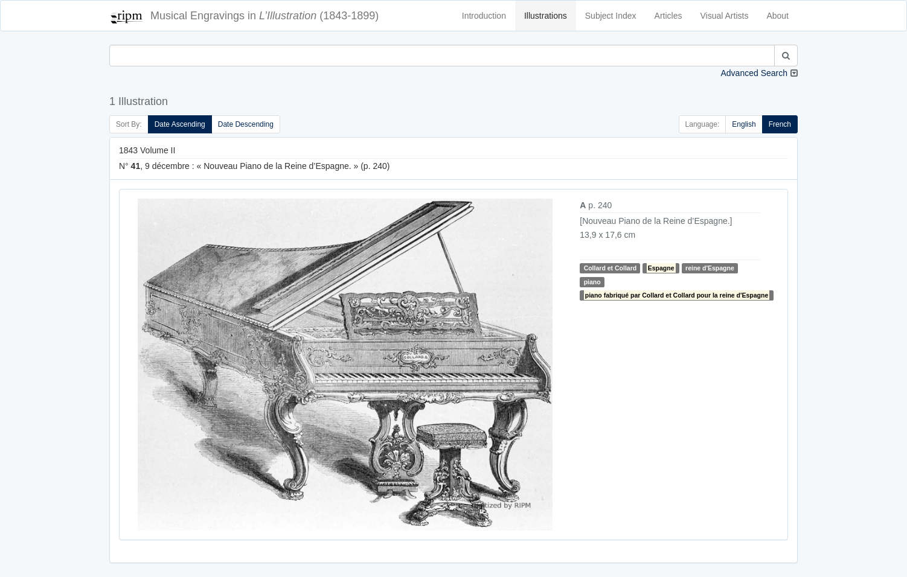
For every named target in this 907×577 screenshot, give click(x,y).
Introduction (484, 16)
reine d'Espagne (709, 268)
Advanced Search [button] (753, 73)
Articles (668, 16)
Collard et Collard (610, 268)
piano (592, 281)
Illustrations (545, 16)
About (777, 16)
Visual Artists (724, 16)
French (780, 124)
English (743, 124)
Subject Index (610, 16)
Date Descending (246, 124)
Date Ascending (180, 124)
